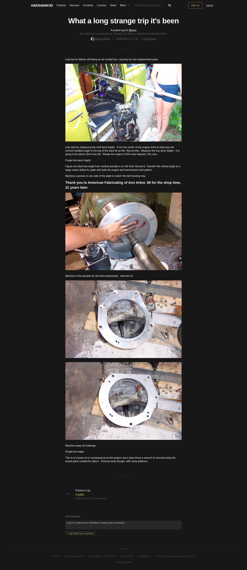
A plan (79, 495)
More (126, 5)
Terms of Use (111, 556)
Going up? (123, 548)
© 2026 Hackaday (123, 562)
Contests (88, 5)
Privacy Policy (127, 556)
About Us (57, 556)
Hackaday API (144, 556)
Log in (209, 5)
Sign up (195, 5)
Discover (74, 5)
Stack (113, 5)
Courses (101, 5)
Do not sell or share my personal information (174, 556)
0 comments (100, 498)
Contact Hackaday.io (74, 556)
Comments (149, 39)
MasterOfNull (100, 39)
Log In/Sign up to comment (81, 533)
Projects (61, 5)
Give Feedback (94, 556)
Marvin (132, 30)
